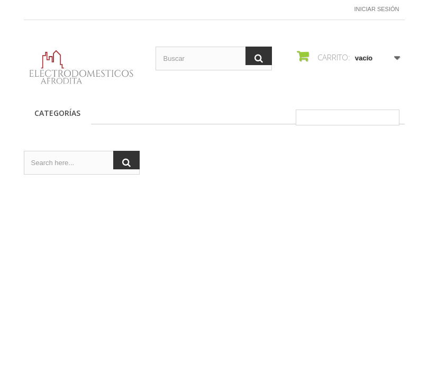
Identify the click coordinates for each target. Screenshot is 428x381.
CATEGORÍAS (57, 113)
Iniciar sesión (376, 9)
